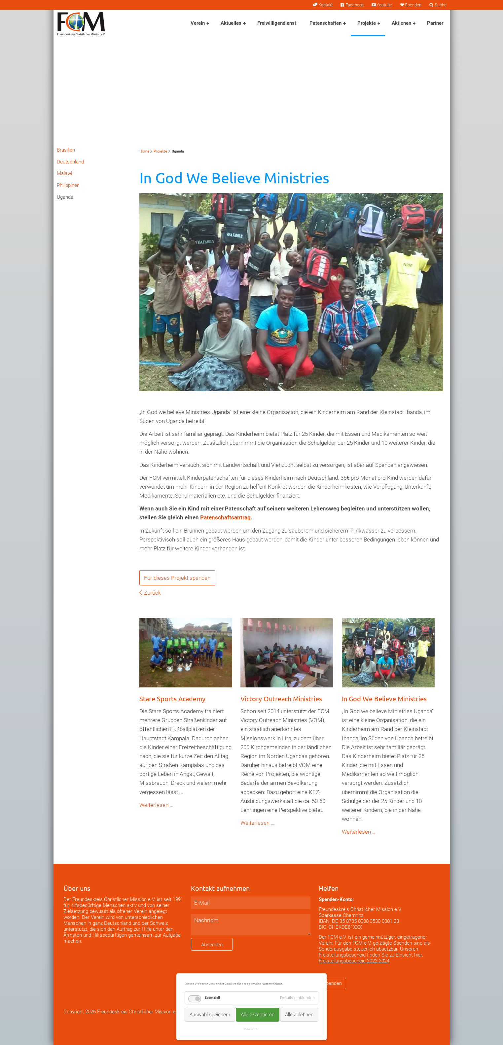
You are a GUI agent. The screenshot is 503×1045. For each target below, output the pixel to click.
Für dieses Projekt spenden (177, 578)
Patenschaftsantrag (225, 517)
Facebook (354, 4)
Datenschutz (251, 1029)
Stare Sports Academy (172, 698)
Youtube (384, 4)
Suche (441, 4)
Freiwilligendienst (276, 23)
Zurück (152, 592)
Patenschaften (325, 23)
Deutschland (70, 162)
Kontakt (325, 4)
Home (144, 151)
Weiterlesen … (156, 805)
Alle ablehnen (299, 1015)
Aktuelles (231, 23)
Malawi (64, 173)
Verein (198, 23)
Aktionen (401, 23)
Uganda (65, 197)
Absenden (212, 945)
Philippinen (68, 185)
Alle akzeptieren (257, 1015)
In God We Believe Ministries (384, 698)
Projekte (366, 23)
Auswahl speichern (210, 1015)
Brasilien (66, 150)
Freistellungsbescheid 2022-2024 (354, 961)
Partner (435, 23)
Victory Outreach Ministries (281, 698)
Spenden (413, 4)
